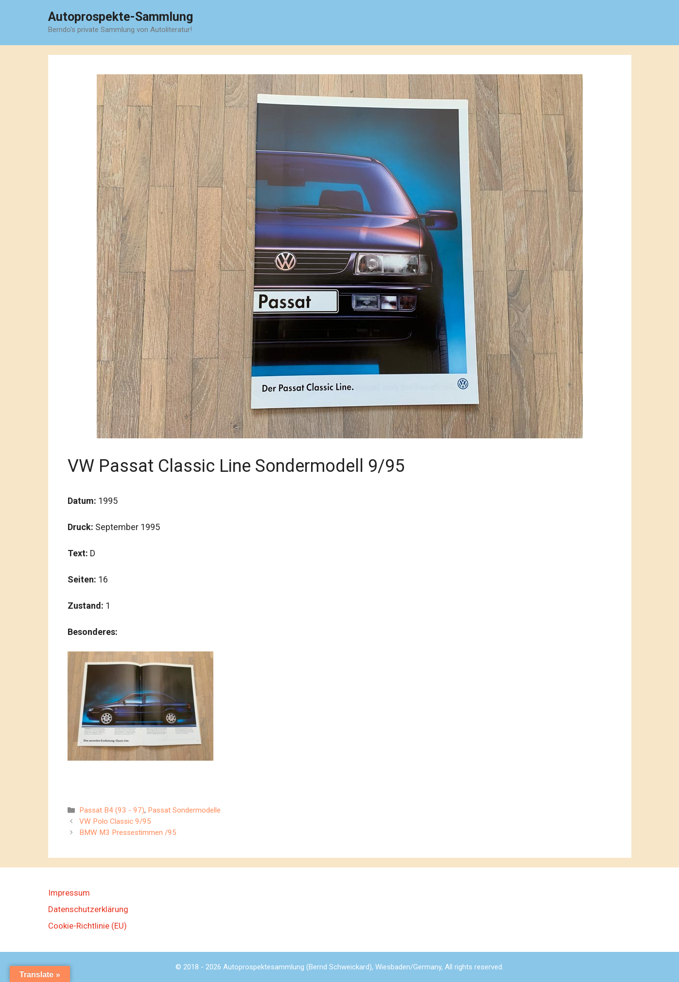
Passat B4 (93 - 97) (111, 810)
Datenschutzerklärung (88, 909)
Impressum (69, 893)
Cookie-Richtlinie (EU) (87, 926)
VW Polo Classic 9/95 (115, 821)
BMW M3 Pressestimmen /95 (127, 832)
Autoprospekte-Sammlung (120, 17)
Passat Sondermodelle (184, 810)
